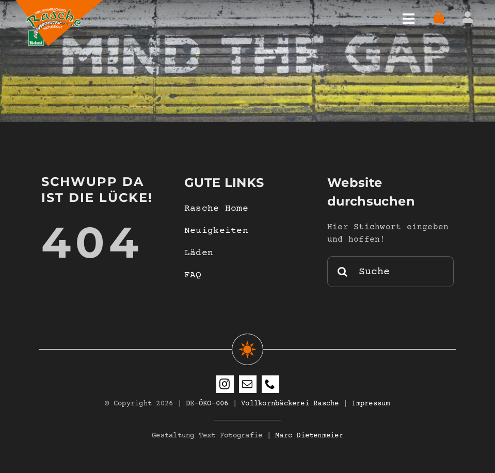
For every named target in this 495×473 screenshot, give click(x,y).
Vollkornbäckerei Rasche (290, 404)
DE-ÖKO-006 (207, 404)
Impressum (371, 404)
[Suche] (390, 271)
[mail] (248, 384)
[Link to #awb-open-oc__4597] (408, 19)
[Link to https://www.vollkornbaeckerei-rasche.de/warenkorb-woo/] (439, 17)
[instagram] (225, 384)
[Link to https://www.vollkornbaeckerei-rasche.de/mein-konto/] (468, 17)
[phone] (270, 384)
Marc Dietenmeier (309, 436)
